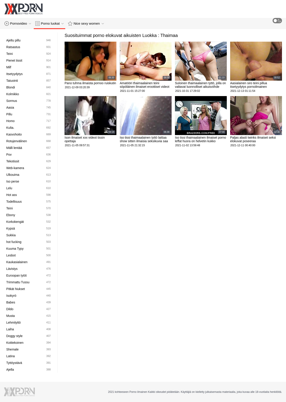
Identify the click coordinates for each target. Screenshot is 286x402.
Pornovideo (17, 23)
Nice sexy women (86, 23)
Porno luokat (49, 23)
